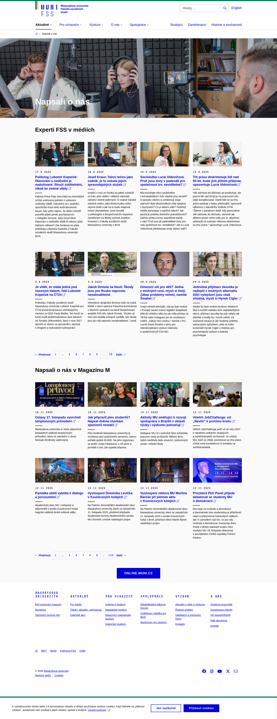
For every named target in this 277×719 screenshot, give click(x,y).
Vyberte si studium (115, 604)
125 (111, 555)
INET (44, 650)
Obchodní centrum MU (47, 615)
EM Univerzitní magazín (48, 604)
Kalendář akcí (77, 615)
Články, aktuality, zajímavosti (86, 609)
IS (36, 650)
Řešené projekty (184, 609)
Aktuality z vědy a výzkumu (190, 604)
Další (120, 354)
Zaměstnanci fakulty (221, 609)
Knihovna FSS (68, 650)
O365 (82, 650)
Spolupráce (151, 596)
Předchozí (43, 354)
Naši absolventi (218, 620)
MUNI (53, 650)
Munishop (40, 609)
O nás (216, 596)
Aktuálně (79, 596)
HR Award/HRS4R (220, 615)
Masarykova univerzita (46, 594)
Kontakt (214, 625)
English (236, 8)
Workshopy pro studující (153, 622)
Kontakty (180, 624)
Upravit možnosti (99, 711)
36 (111, 354)
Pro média (75, 604)
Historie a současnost (226, 25)
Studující (176, 25)
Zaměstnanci (197, 25)
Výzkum (182, 596)
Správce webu (43, 675)
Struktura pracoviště (221, 604)
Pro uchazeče (119, 596)
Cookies (59, 675)
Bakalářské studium (116, 609)
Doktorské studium (115, 624)
